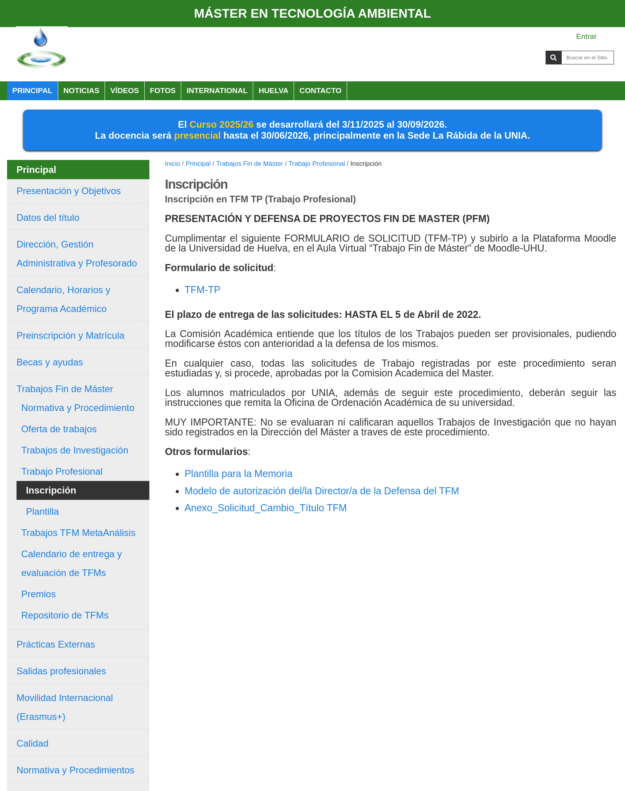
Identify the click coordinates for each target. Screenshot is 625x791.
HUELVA (274, 90)
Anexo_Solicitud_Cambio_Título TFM (265, 507)
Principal (32, 90)
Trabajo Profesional (317, 163)
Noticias (81, 90)
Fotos (163, 90)
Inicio (172, 163)
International (217, 90)
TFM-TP (202, 289)
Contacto (321, 90)
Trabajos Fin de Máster (249, 163)
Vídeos (124, 90)
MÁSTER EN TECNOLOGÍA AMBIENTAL (312, 13)
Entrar (586, 36)
